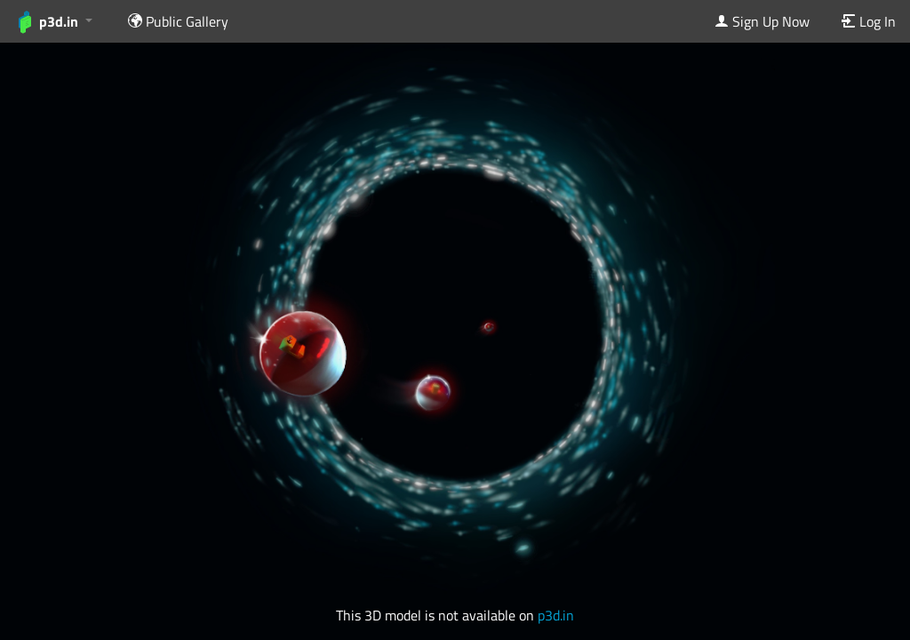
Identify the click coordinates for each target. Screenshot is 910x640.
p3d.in (556, 615)
